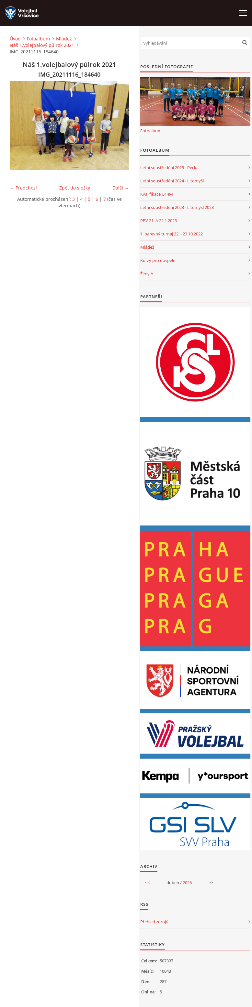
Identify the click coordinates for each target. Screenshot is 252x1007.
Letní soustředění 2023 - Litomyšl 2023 (177, 207)
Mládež (64, 39)
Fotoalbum (38, 39)
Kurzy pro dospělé (157, 260)
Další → (120, 188)
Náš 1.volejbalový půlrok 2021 (42, 45)
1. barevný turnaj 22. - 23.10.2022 (171, 234)
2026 (187, 882)
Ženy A (146, 273)
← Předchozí (23, 188)
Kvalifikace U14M (156, 194)
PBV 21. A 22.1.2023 (158, 220)
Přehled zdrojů (154, 922)
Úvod (15, 39)
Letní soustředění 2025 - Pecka (169, 167)
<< (147, 882)
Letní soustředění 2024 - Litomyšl (172, 181)
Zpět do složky (74, 188)
